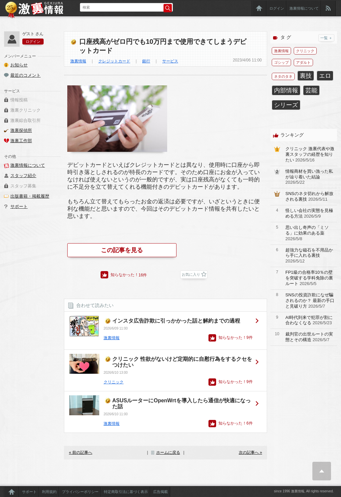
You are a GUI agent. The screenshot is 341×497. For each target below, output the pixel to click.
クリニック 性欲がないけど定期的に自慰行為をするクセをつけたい (182, 362)
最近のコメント (25, 75)
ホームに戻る (168, 452)
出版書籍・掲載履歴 (29, 196)
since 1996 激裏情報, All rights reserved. (304, 491)
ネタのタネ (283, 76)
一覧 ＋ (326, 38)
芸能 (311, 90)
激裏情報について (304, 8)
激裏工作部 (21, 140)
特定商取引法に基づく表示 (126, 492)
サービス (170, 61)
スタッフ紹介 (23, 175)
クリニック (114, 382)
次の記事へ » (250, 452)
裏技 (306, 75)
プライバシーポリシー (80, 492)
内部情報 (286, 90)
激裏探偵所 (21, 130)
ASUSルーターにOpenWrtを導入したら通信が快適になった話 (181, 403)
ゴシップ (281, 62)
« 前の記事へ (80, 452)
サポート (19, 206)
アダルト (303, 62)
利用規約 (49, 492)
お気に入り (191, 274)
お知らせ (19, 64)
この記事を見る (122, 250)
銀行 (146, 61)
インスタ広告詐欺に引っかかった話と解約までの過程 (176, 321)
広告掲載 (160, 492)
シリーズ (286, 105)
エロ (325, 75)
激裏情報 (78, 61)
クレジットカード (114, 61)
